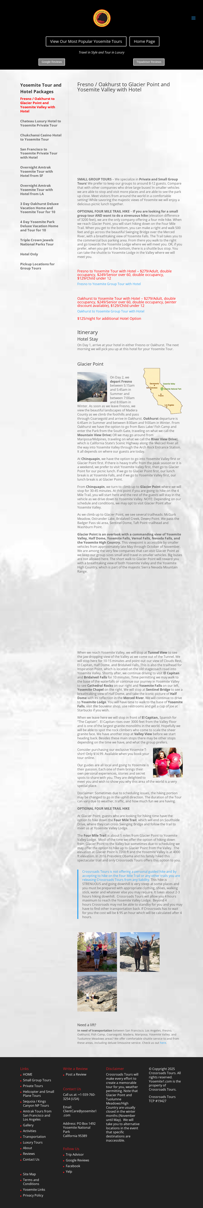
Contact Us (31, 1159)
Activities (29, 1131)
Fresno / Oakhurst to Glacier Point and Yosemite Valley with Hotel (37, 104)
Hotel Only (29, 254)
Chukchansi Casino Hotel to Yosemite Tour (40, 137)
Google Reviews (52, 61)
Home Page (144, 41)
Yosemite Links (34, 1189)
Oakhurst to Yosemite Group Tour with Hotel (110, 311)
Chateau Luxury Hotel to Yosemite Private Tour (40, 123)
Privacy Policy (33, 1195)
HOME (27, 1074)
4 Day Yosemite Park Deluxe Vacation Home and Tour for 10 (39, 225)
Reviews (29, 1153)
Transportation (34, 1136)
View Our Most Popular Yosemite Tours (86, 41)
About (27, 1148)
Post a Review (76, 1074)
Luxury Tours (33, 1142)
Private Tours (33, 1086)
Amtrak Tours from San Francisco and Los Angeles (37, 1115)
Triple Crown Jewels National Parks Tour (37, 242)
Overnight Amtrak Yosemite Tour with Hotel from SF (36, 171)
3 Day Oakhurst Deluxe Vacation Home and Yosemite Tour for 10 (39, 207)
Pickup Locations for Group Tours (37, 266)
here (163, 1043)
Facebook (73, 1166)
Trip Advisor (75, 1154)
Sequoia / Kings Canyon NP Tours (36, 1103)
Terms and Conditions (31, 1182)
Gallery (28, 1125)
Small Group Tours (37, 1080)
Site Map (29, 1174)
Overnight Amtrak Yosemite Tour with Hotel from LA (36, 189)
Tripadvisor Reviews (148, 61)
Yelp (69, 1171)
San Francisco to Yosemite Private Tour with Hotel (38, 153)
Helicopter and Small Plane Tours (38, 1093)
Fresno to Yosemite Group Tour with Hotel (109, 284)
